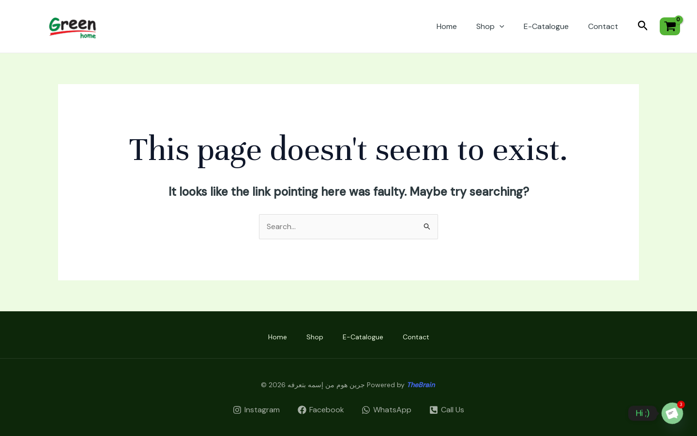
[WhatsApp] (387, 410)
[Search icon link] (643, 26)
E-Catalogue (546, 26)
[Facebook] (320, 410)
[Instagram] (256, 410)
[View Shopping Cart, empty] (670, 26)
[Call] (447, 410)
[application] (499, 26)
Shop (490, 26)
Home (447, 26)
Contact (603, 26)
